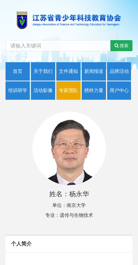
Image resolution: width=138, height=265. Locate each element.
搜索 (121, 45)
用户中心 (119, 90)
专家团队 (68, 90)
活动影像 (43, 90)
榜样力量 (93, 90)
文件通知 (68, 71)
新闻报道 (93, 71)
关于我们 (43, 71)
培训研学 (17, 90)
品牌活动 (119, 71)
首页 (17, 71)
